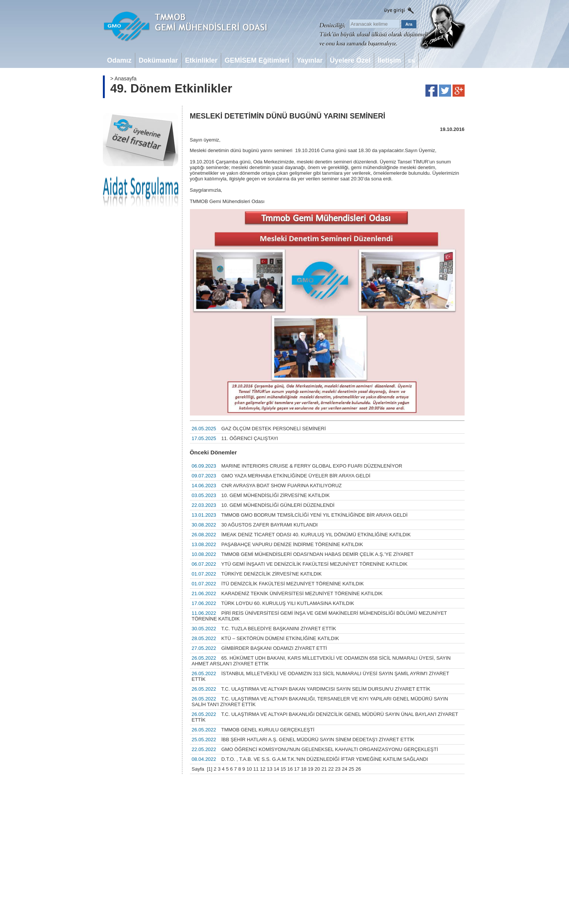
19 (310, 769)
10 (249, 769)
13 (269, 769)
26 (358, 769)
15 (283, 769)
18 (303, 769)
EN (411, 61)
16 (289, 769)
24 (344, 769)
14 (276, 769)
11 (255, 769)
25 (351, 769)
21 (324, 769)
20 (317, 769)
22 (330, 769)
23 (337, 769)
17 (297, 769)
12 (262, 769)
